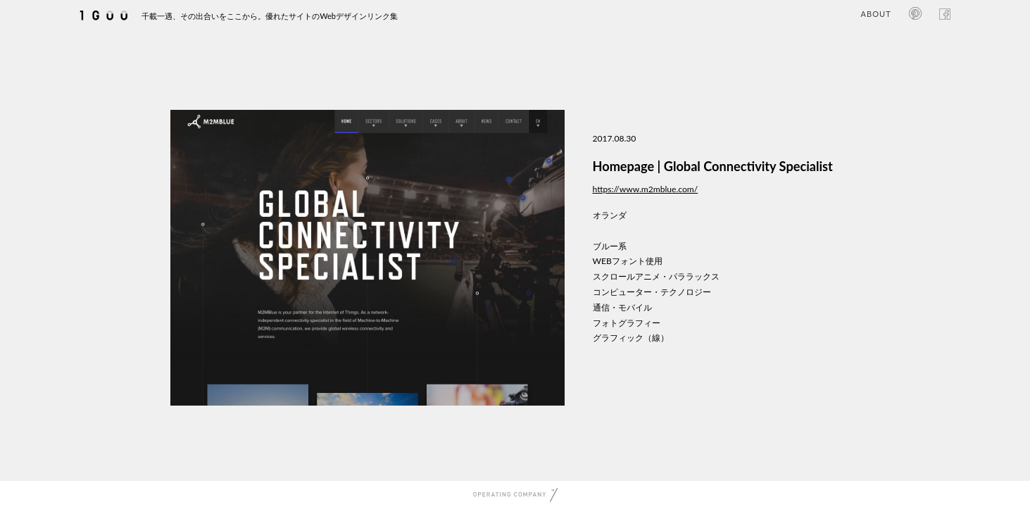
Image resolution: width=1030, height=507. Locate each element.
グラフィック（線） (631, 337)
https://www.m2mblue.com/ (645, 189)
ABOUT (875, 13)
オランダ (610, 215)
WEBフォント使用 (627, 261)
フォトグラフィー (626, 323)
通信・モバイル (622, 307)
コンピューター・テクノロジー (652, 292)
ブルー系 (610, 246)
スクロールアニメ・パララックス (656, 276)
